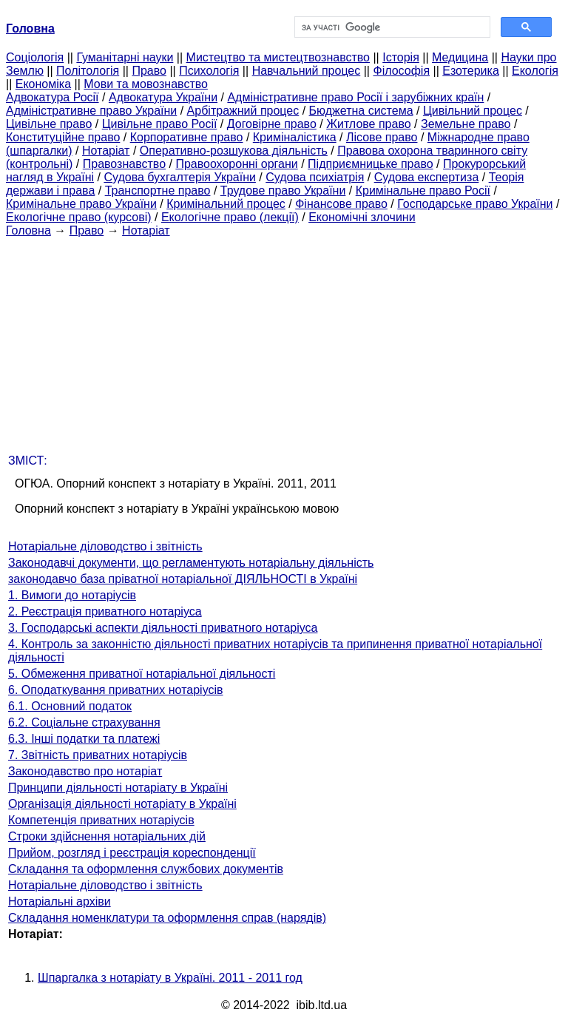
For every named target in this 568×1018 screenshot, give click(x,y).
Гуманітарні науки (124, 57)
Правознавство (124, 164)
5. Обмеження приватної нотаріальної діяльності (141, 673)
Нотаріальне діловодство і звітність (105, 546)
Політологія (87, 70)
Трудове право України (283, 190)
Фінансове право (341, 204)
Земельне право (465, 124)
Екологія (535, 70)
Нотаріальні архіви (59, 901)
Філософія (401, 70)
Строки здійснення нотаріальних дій (107, 836)
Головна (28, 230)
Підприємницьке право (370, 164)
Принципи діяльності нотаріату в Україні (118, 787)
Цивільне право (49, 124)
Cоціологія (35, 57)
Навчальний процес (306, 70)
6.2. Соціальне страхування (84, 722)
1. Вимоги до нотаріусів (72, 595)
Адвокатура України (163, 97)
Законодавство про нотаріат (85, 771)
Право (149, 70)
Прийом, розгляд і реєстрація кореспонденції (132, 852)
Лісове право (381, 137)
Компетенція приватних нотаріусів (101, 820)
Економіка (43, 84)
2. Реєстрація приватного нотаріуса (105, 611)
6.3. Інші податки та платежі (84, 738)
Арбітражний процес (243, 110)
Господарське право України (474, 204)
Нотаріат (105, 150)
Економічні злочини (361, 217)
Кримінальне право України (81, 204)
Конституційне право (63, 137)
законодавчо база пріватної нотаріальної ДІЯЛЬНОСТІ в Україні (182, 579)
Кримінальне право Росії (423, 190)
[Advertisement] (284, 341)
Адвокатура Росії (52, 97)
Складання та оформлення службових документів (145, 869)
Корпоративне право (186, 137)
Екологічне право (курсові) (79, 217)
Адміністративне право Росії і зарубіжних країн (355, 97)
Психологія (209, 70)
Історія (400, 57)
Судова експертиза (426, 177)
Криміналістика (295, 137)
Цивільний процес (472, 110)
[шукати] (391, 27)
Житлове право (368, 124)
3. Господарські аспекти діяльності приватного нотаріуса (162, 627)
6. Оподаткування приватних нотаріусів (115, 690)
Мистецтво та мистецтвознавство (278, 57)
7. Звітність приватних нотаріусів (97, 755)
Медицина (460, 57)
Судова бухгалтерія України (180, 177)
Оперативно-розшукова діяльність (234, 150)
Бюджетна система (361, 110)
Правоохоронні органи (236, 164)
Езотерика (470, 70)
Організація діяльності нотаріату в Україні (122, 804)
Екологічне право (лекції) (230, 217)
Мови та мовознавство (146, 84)
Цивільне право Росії (159, 124)
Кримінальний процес (225, 204)
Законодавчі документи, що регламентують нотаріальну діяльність (190, 562)
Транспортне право (158, 190)
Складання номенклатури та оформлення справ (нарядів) (167, 917)
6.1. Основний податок (70, 706)
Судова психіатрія (315, 177)
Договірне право (272, 124)
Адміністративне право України (91, 110)
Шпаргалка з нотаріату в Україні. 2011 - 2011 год (170, 977)
